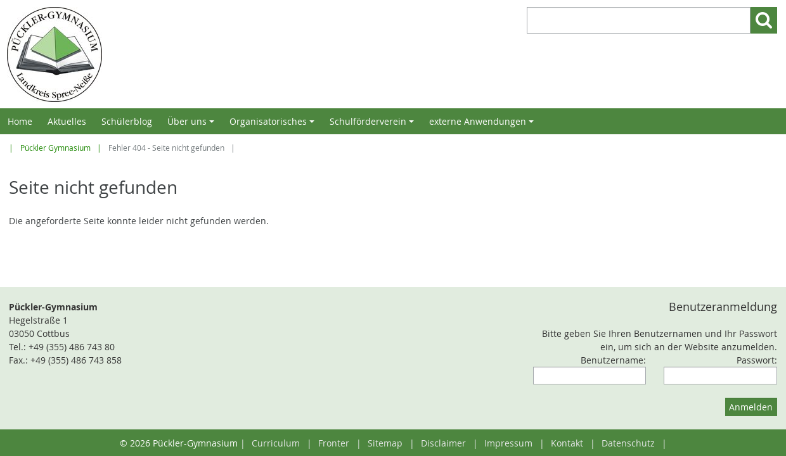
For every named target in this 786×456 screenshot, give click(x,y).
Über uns (192, 124)
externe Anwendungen (483, 124)
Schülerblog (126, 121)
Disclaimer (443, 443)
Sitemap (385, 443)
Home (20, 121)
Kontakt (567, 443)
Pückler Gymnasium (55, 147)
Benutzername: (613, 360)
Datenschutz (628, 443)
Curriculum (276, 443)
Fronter (333, 443)
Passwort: (757, 360)
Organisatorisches (273, 124)
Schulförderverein (374, 124)
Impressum (508, 443)
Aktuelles (67, 121)
